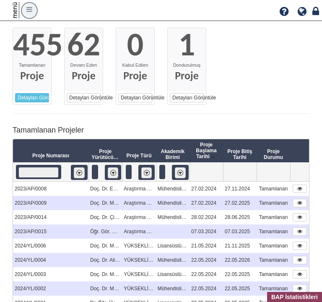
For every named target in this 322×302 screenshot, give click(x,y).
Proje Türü (138, 156)
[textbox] (38, 172)
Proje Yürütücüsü (105, 154)
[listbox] (79, 172)
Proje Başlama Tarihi (206, 151)
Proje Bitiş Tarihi (239, 154)
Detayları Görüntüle (33, 98)
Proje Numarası (50, 156)
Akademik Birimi (172, 154)
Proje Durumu (273, 154)
